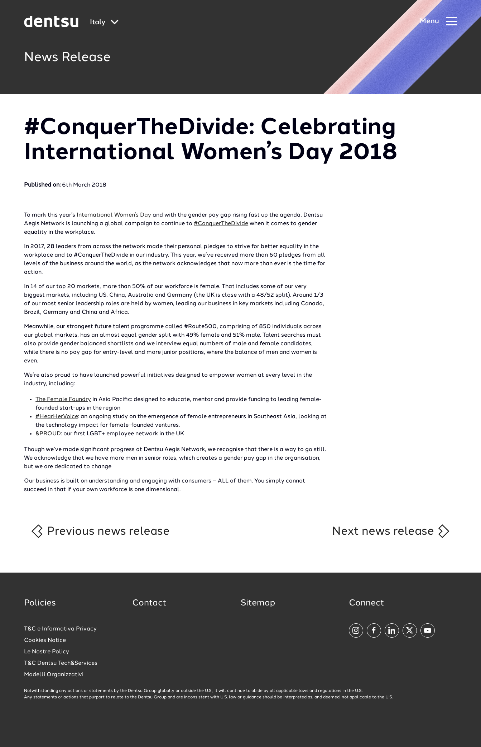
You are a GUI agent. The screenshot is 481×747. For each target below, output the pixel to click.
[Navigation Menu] (438, 21)
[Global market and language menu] (104, 23)
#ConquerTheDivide (221, 224)
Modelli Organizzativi (53, 675)
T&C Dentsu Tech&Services (60, 663)
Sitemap (258, 603)
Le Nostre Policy (46, 652)
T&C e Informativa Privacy (60, 629)
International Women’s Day (114, 215)
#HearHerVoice (56, 417)
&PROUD (48, 434)
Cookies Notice (45, 640)
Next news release (391, 531)
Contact (149, 603)
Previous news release (99, 531)
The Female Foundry (63, 399)
